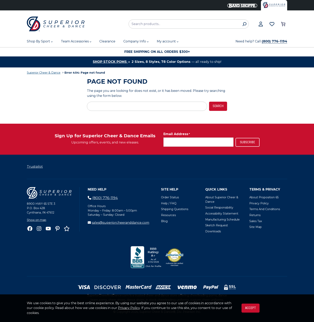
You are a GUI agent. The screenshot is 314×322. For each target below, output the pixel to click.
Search (218, 106)
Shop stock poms (111, 62)
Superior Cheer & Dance (43, 72)
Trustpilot (35, 167)
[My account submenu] (178, 42)
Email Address (176, 134)
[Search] (244, 24)
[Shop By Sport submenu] (52, 42)
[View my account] (261, 24)
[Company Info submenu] (148, 42)
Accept (250, 308)
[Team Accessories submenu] (91, 42)
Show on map (36, 220)
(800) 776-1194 (274, 41)
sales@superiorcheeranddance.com (120, 223)
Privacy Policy (129, 308)
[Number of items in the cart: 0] (283, 24)
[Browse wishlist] (272, 24)
